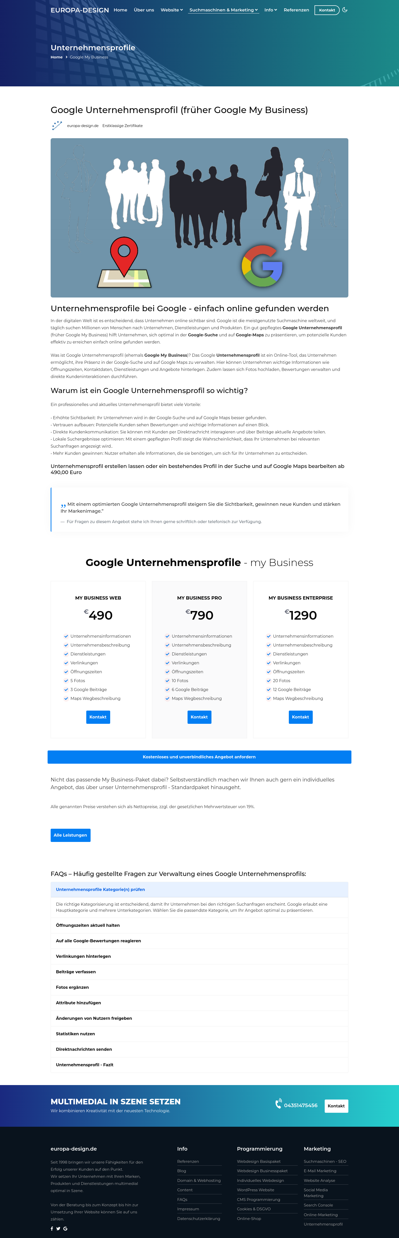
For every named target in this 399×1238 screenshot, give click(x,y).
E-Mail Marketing (320, 1170)
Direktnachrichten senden (84, 1049)
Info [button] (270, 9)
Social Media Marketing (316, 1192)
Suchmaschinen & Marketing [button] (224, 9)
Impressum (188, 1208)
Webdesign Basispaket (259, 1161)
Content (185, 1189)
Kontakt (327, 10)
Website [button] (172, 9)
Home (120, 9)
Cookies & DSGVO (254, 1208)
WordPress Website (255, 1189)
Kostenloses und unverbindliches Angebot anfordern (199, 757)
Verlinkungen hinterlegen (83, 956)
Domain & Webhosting (199, 1180)
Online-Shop (249, 1218)
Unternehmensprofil (323, 1224)
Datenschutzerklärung (198, 1218)
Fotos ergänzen (72, 987)
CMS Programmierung (258, 1199)
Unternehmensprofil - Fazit (84, 1064)
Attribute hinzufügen (78, 1002)
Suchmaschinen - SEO (325, 1161)
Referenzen (296, 9)
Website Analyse (319, 1180)
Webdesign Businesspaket (262, 1170)
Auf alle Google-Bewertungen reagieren (98, 940)
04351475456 (301, 1105)
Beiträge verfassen (76, 971)
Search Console (318, 1205)
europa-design (80, 10)
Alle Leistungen (70, 835)
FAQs (182, 1199)
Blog (181, 1170)
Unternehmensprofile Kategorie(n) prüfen (100, 889)
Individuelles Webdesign (260, 1180)
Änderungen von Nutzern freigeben (94, 1018)
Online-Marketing (321, 1214)
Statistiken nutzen (75, 1033)
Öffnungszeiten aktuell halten (88, 925)
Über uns (144, 9)
